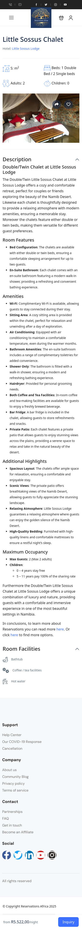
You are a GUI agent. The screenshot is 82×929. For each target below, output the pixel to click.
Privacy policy (13, 783)
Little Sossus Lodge (26, 48)
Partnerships (12, 811)
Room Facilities (21, 649)
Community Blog (15, 776)
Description (17, 159)
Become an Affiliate (17, 832)
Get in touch (12, 825)
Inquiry (68, 922)
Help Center (11, 735)
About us (9, 770)
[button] (61, 17)
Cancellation (12, 748)
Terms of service (15, 790)
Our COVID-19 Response (22, 741)
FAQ (5, 818)
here (60, 629)
